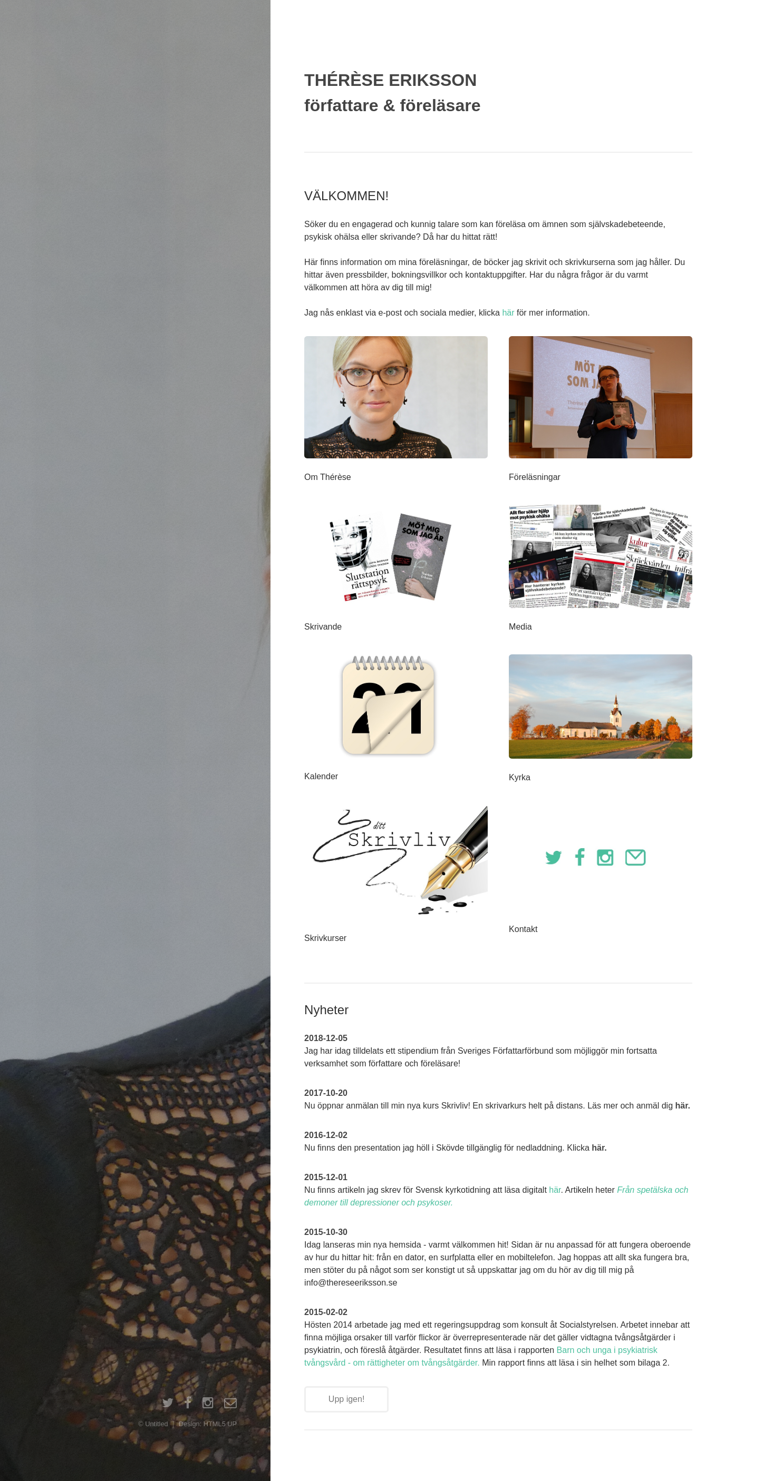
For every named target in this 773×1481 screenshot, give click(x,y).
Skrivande (323, 626)
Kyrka (519, 777)
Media (520, 626)
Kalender (321, 776)
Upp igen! (346, 1399)
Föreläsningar (535, 477)
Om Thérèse (327, 477)
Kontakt (523, 929)
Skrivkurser (325, 938)
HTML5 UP (220, 1424)
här (508, 312)
